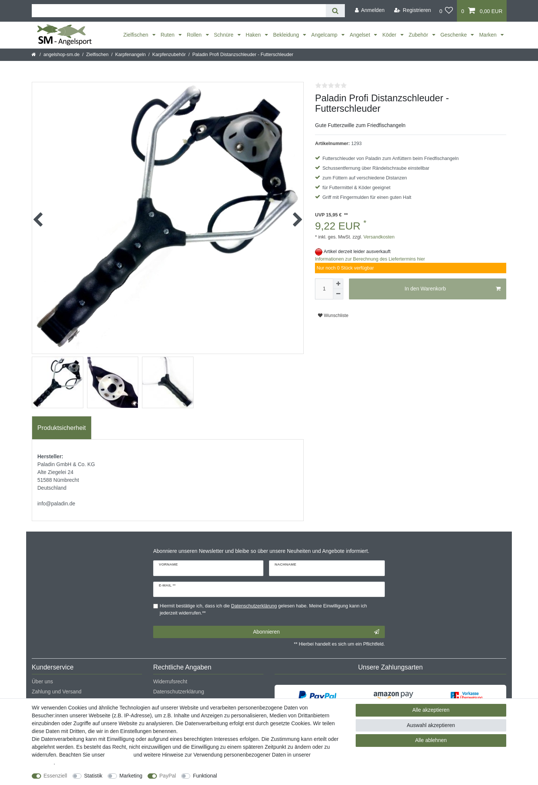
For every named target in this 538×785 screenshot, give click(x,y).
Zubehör (419, 35)
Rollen (195, 35)
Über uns (42, 681)
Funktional (205, 776)
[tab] (62, 428)
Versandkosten (378, 237)
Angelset (360, 35)
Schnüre (224, 35)
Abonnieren (316, 632)
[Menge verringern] (338, 294)
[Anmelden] (369, 10)
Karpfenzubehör (169, 54)
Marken (488, 35)
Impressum (119, 755)
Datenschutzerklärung (178, 692)
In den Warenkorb (453, 289)
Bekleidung (286, 35)
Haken (254, 35)
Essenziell (55, 776)
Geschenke (454, 35)
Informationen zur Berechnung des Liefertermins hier (370, 259)
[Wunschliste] (446, 11)
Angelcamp (325, 35)
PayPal (168, 776)
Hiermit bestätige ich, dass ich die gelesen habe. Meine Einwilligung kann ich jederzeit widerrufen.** (263, 609)
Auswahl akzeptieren (431, 725)
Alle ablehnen (431, 740)
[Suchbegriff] (179, 10)
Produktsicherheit (61, 427)
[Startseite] (34, 54)
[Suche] (335, 10)
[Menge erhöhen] (338, 283)
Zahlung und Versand (56, 692)
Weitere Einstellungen (249, 776)
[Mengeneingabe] (324, 288)
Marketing (131, 776)
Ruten (168, 35)
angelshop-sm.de (61, 54)
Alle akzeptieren (431, 710)
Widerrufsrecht (170, 681)
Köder (390, 35)
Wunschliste (333, 315)
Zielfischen (136, 35)
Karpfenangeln (130, 54)
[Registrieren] (412, 10)
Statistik (93, 776)
